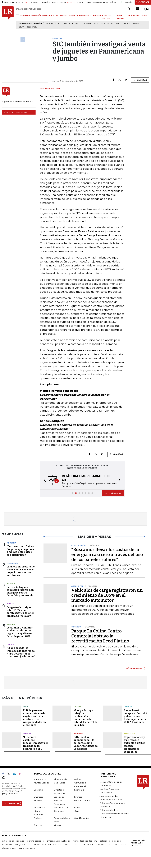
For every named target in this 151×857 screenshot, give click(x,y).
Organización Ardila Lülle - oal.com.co (138, 842)
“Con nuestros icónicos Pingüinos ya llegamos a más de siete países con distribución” (20, 550)
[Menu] (18, 15)
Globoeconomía (82, 800)
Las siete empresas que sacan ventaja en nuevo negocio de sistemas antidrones (21, 571)
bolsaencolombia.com (110, 840)
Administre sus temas (15, 112)
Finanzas (38, 800)
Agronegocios (40, 779)
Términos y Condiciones (111, 799)
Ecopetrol (32, 27)
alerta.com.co (9, 847)
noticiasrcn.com (103, 844)
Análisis (77, 779)
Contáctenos (106, 792)
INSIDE (144, 15)
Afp (96, 23)
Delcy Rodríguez (70, 23)
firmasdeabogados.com (85, 840)
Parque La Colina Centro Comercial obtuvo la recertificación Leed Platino (100, 636)
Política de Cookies (109, 809)
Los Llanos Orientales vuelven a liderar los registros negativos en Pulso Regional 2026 (20, 632)
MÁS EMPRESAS (134, 668)
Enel (118, 23)
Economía (79, 789)
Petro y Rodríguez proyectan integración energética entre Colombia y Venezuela (20, 591)
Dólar (21, 27)
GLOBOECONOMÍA (67, 15)
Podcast (38, 817)
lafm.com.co (120, 844)
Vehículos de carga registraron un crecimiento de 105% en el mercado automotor (107, 595)
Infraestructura (61, 807)
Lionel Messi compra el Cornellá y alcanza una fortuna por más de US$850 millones (135, 715)
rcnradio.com (86, 844)
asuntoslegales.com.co (13, 840)
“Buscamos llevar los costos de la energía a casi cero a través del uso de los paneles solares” (107, 554)
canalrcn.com (70, 844)
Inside (77, 807)
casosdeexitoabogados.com (16, 844)
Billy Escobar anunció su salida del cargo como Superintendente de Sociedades (86, 742)
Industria (11, 543)
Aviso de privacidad (109, 795)
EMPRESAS (47, 15)
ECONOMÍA (36, 15)
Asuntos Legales (41, 782)
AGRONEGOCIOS (84, 15)
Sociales (38, 824)
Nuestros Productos (109, 788)
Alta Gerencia (60, 779)
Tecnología (12, 563)
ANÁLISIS (97, 15)
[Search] (129, 8)
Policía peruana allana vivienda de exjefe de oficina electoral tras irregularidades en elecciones (34, 717)
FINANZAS (25, 15)
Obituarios (59, 810)
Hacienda (11, 583)
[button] (44, 481)
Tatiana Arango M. (50, 88)
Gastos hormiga (131, 23)
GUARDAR (140, 80)
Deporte (128, 706)
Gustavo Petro (53, 23)
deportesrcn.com (27, 847)
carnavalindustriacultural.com (47, 844)
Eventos (78, 796)
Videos (57, 824)
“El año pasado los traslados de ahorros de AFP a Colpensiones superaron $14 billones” (21, 652)
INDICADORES (134, 15)
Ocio (76, 810)
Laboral (11, 644)
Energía (77, 706)
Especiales (59, 796)
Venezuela (86, 23)
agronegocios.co (35, 840)
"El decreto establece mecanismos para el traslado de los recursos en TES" (35, 742)
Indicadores (39, 807)
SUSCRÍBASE (143, 2)
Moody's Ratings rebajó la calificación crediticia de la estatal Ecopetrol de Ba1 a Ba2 (85, 717)
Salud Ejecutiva (81, 817)
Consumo (38, 789)
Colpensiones (107, 23)
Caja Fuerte (59, 782)
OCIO (55, 15)
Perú (25, 706)
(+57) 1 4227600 (10, 793)
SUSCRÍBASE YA (113, 493)
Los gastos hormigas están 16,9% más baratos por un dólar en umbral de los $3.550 (21, 611)
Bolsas (10, 604)
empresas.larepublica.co (58, 840)
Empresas (38, 796)
